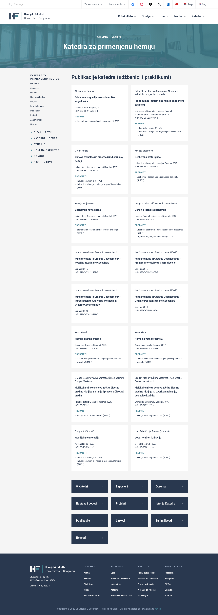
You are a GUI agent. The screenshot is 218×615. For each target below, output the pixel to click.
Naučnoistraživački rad (121, 595)
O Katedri (34, 83)
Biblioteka (88, 584)
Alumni (87, 573)
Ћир (188, 4)
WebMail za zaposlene (148, 578)
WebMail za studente (147, 590)
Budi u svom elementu (120, 578)
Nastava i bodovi (37, 97)
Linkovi (33, 115)
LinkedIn (168, 590)
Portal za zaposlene (146, 573)
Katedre (114, 590)
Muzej (86, 590)
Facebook (169, 573)
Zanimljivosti (36, 120)
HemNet (87, 578)
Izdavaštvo (116, 584)
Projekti (33, 102)
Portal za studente (146, 584)
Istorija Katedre (37, 106)
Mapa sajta (143, 595)
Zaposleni (34, 88)
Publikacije (35, 111)
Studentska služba (92, 595)
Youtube (168, 595)
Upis (113, 573)
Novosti (33, 124)
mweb (158, 608)
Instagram (169, 578)
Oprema (33, 92)
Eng (202, 4)
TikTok (168, 584)
